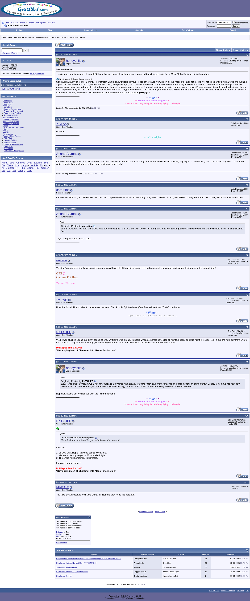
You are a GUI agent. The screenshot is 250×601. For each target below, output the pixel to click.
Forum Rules (61, 543)
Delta (29, 162)
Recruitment (8, 107)
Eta (3, 165)
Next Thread (160, 512)
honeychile (73, 60)
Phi (3, 170)
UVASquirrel (14, 89)
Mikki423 (62, 487)
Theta (10, 165)
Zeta (46, 162)
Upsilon (45, 168)
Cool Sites (8, 146)
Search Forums (10, 45)
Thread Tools (222, 50)
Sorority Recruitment (12, 109)
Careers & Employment (14, 151)
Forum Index (8, 103)
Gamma (20, 162)
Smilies (59, 534)
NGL (29, 170)
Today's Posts (188, 30)
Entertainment (10, 142)
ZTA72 (61, 124)
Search (233, 30)
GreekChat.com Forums (15, 23)
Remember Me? (240, 23)
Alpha (4, 162)
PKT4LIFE (63, 332)
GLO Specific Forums (13, 158)
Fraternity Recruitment (13, 111)
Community (90, 30)
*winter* (61, 299)
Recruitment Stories (12, 113)
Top (247, 590)
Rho (23, 168)
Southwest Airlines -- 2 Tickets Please (72, 572)
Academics (8, 149)
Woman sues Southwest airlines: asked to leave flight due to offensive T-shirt (88, 559)
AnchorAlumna (66, 153)
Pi (17, 168)
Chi (8, 170)
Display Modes (239, 50)
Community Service (11, 124)
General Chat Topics (36, 23)
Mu (41, 165)
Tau (37, 168)
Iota (17, 165)
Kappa (24, 165)
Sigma (30, 168)
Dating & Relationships (13, 144)
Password (211, 26)
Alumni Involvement (11, 121)
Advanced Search (10, 53)
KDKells (5, 89)
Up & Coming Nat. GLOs (13, 128)
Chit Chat (51, 23)
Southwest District (64, 576)
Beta (12, 162)
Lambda (34, 165)
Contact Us (214, 590)
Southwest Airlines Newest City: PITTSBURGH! (76, 563)
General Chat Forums (12, 136)
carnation (63, 190)
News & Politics (10, 140)
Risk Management (10, 117)
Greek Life (7, 105)
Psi (14, 170)
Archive (240, 590)
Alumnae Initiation (11, 115)
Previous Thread (146, 512)
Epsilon (38, 162)
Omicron (10, 168)
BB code (60, 532)
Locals (5, 126)
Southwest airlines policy (66, 567)
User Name (212, 22)
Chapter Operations (11, 119)
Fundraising (8, 134)
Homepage (7, 101)
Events (6, 132)
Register (19, 30)
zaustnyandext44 (37, 73)
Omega (21, 170)
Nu (46, 165)
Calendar (139, 30)
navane (61, 260)
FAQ (50, 30)
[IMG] (58, 536)
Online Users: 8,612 (12, 81)
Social (5, 130)
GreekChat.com (228, 590)
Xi (3, 168)
